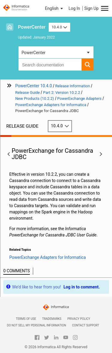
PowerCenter (32, 27)
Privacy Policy (78, 318)
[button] (55, 8)
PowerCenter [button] (33, 52)
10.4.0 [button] (59, 27)
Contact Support (85, 325)
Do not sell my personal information (36, 325)
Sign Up (91, 8)
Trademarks (52, 318)
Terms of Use (26, 318)
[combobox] (50, 65)
